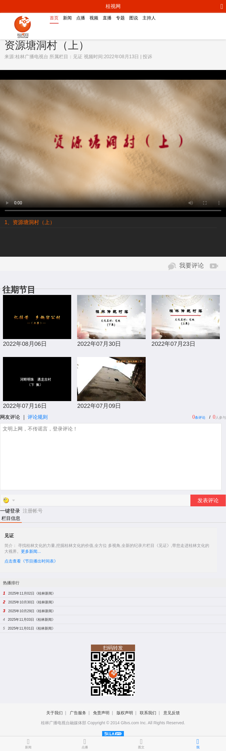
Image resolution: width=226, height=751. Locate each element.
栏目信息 (10, 518)
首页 (54, 17)
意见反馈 (171, 712)
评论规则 (38, 417)
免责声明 (101, 712)
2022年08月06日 (25, 344)
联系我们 (148, 712)
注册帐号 (33, 511)
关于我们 (54, 712)
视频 (93, 17)
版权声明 (125, 712)
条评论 (200, 417)
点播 (80, 17)
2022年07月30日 (99, 344)
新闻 (67, 17)
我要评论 (191, 265)
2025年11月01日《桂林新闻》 (31, 628)
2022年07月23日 (173, 344)
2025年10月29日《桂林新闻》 (32, 611)
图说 (133, 17)
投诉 (147, 56)
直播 (107, 17)
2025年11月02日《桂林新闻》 (32, 593)
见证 (77, 56)
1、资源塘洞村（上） (29, 222)
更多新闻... (31, 551)
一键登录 (10, 511)
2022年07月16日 (25, 406)
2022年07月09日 (99, 406)
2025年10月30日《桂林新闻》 (32, 602)
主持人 (149, 17)
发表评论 (208, 500)
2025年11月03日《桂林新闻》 (31, 620)
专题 (120, 17)
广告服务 (78, 712)
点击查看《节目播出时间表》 (31, 561)
